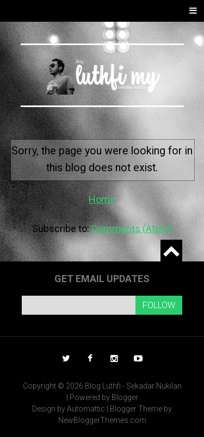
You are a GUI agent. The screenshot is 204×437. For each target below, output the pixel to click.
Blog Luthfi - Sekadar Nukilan (133, 386)
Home (102, 199)
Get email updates (102, 278)
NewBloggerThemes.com (102, 420)
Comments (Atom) (131, 228)
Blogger (125, 397)
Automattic (86, 408)
